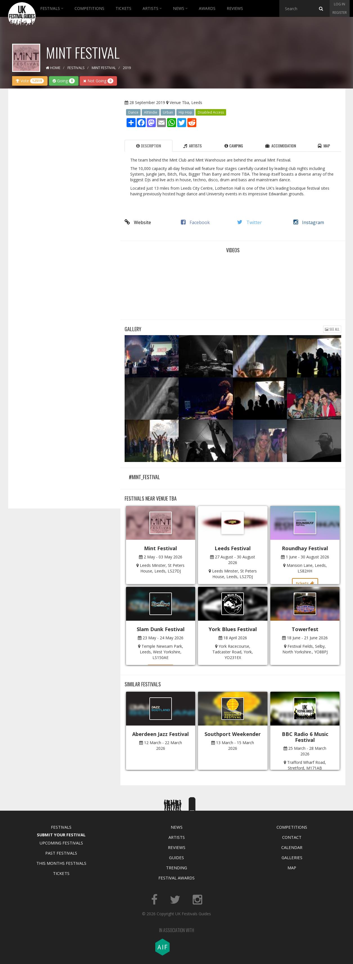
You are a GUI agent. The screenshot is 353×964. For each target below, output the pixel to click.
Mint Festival (160, 548)
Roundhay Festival (305, 548)
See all (332, 329)
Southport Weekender (232, 734)
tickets (305, 583)
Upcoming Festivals (61, 843)
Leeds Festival (233, 548)
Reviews (235, 8)
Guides (176, 857)
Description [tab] (148, 146)
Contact (292, 837)
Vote (30, 80)
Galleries (292, 857)
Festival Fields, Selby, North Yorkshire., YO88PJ (305, 649)
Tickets (123, 8)
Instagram (308, 222)
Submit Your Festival (61, 834)
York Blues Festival (233, 629)
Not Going (98, 80)
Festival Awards (176, 878)
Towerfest (305, 629)
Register (339, 12)
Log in (339, 4)
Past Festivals (61, 853)
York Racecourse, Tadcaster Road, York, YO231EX (232, 652)
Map (291, 867)
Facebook (195, 222)
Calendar (291, 847)
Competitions (89, 8)
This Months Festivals (61, 863)
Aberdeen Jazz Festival (160, 734)
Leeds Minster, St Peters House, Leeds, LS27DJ (162, 568)
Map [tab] (324, 146)
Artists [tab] (192, 146)
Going (64, 80)
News (180, 8)
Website (138, 222)
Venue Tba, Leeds (186, 102)
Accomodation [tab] (280, 146)
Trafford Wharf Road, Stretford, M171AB (306, 765)
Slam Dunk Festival (161, 629)
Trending (176, 867)
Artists (152, 8)
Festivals (51, 8)
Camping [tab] (233, 146)
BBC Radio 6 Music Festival (305, 737)
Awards (207, 8)
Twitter (249, 222)
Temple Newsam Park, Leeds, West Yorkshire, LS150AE (161, 652)
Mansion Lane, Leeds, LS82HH (307, 568)
